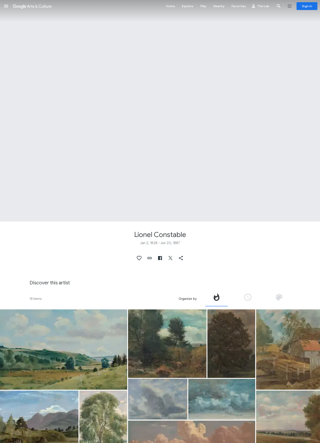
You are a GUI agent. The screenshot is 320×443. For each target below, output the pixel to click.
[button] (6, 6)
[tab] (216, 298)
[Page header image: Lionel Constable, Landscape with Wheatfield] (160, 111)
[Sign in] (307, 6)
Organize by (188, 299)
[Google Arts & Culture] (32, 6)
